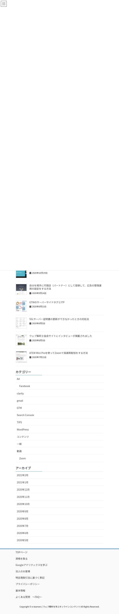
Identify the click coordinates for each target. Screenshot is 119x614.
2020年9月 (22, 511)
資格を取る (22, 558)
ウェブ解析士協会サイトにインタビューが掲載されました (60, 336)
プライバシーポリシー (28, 584)
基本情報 (20, 590)
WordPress (23, 429)
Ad (18, 378)
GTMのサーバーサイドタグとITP (47, 302)
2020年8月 (22, 518)
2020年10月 (23, 504)
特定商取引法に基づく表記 (30, 577)
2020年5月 (22, 540)
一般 (19, 444)
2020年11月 (23, 496)
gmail (20, 400)
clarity (20, 393)
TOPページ (22, 552)
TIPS (19, 422)
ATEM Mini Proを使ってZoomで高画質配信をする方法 (58, 353)
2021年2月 (22, 475)
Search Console (25, 415)
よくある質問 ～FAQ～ (29, 597)
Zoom (22, 458)
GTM (19, 408)
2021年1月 (22, 482)
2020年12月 (23, 489)
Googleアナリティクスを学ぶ (32, 565)
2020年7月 (22, 525)
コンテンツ (23, 436)
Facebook (24, 386)
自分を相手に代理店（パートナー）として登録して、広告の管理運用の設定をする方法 (65, 287)
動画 (19, 451)
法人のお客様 (23, 571)
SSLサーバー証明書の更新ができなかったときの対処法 (59, 319)
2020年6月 (22, 533)
